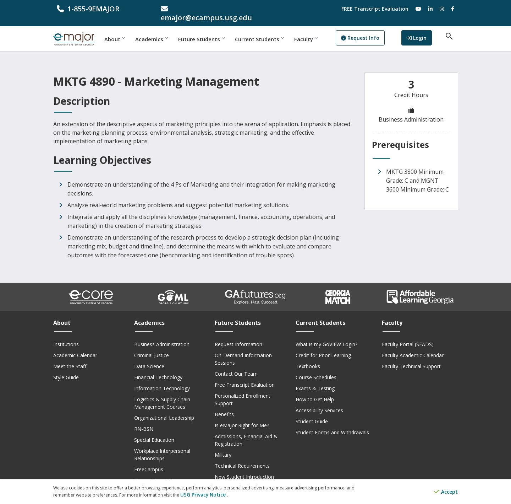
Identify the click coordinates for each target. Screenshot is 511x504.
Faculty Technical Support (411, 357)
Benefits (224, 405)
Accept (446, 492)
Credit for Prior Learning (323, 346)
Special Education (154, 431)
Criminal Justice (151, 346)
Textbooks (308, 357)
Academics (168, 30)
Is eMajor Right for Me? (242, 416)
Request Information (238, 335)
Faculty (322, 30)
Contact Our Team (236, 364)
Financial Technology (158, 368)
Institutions (66, 335)
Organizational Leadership (164, 409)
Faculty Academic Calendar (413, 346)
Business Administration (161, 335)
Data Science (149, 357)
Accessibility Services (319, 401)
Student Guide (312, 412)
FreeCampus (148, 460)
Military (223, 446)
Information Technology (162, 379)
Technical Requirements (242, 457)
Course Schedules (316, 368)
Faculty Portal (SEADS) (408, 335)
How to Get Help (315, 390)
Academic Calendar (75, 346)
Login (424, 30)
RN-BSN (143, 420)
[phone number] (100, 8)
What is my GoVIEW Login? (326, 335)
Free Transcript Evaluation (245, 375)
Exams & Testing (315, 379)
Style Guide (66, 368)
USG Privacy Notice (200, 495)
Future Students (217, 30)
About (131, 30)
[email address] (204, 8)
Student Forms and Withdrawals (332, 423)
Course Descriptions (157, 471)
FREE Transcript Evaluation (374, 8)
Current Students (275, 30)
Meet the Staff (69, 357)
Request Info (376, 30)
